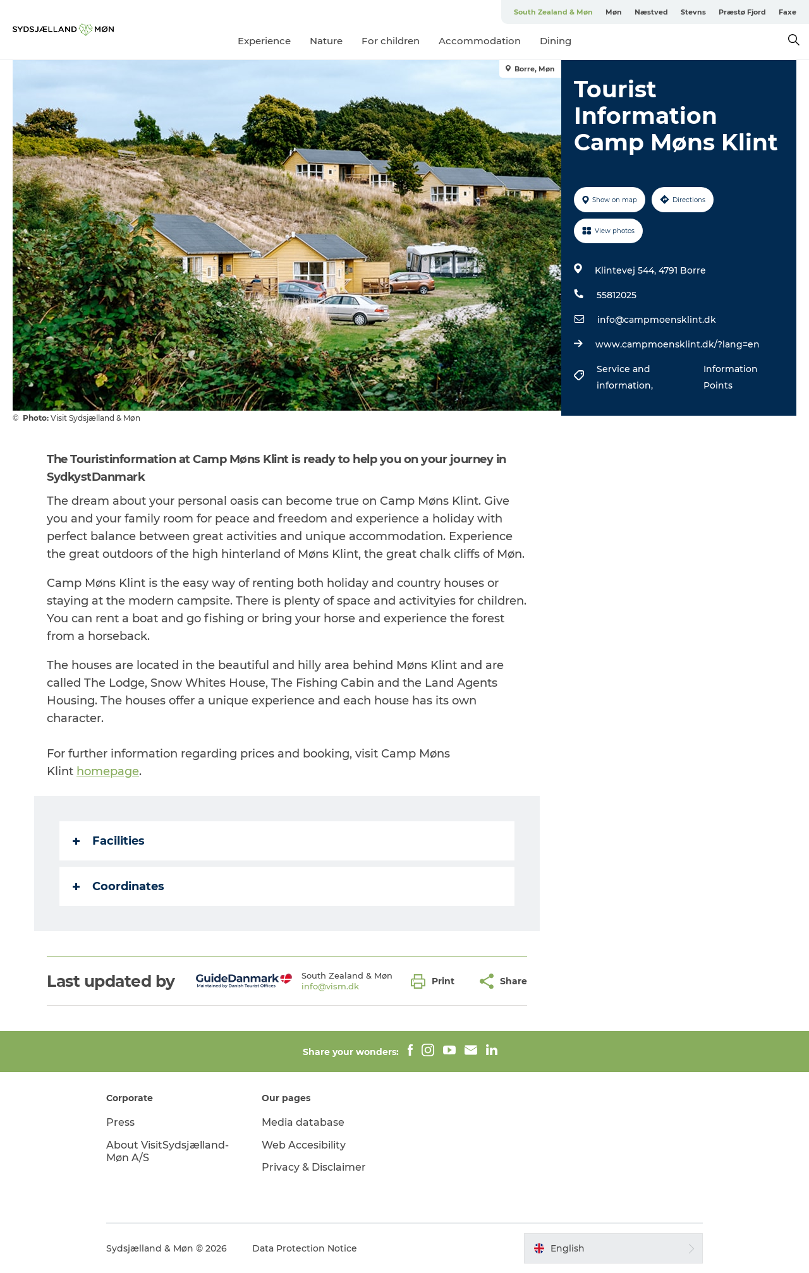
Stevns (693, 12)
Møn (613, 12)
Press (120, 1122)
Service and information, (626, 377)
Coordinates (118, 886)
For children (391, 41)
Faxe (787, 12)
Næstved (651, 12)
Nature (326, 41)
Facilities (109, 841)
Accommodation (480, 41)
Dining (555, 41)
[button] (436, 981)
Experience (264, 41)
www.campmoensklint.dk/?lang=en (677, 344)
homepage (107, 771)
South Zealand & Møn (553, 12)
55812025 (616, 295)
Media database (303, 1122)
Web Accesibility (304, 1145)
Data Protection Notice (304, 1248)
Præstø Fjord (742, 12)
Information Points (730, 377)
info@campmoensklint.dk (656, 319)
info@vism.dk (330, 986)
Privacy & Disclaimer (314, 1167)
